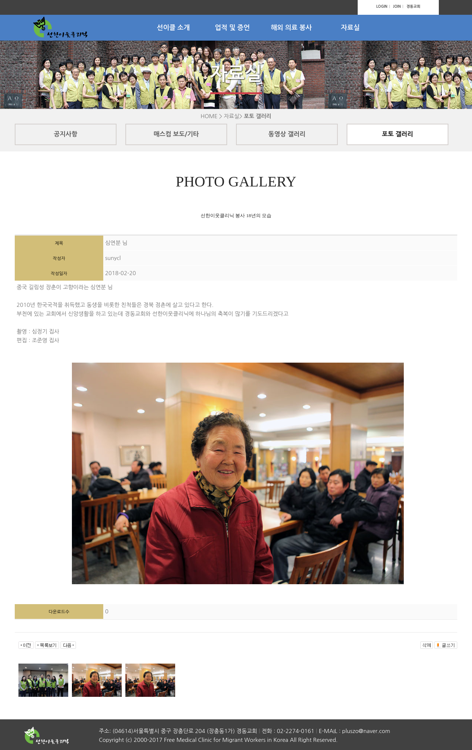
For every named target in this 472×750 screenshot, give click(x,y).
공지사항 (65, 134)
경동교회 (413, 6)
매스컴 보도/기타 (176, 134)
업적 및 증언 (232, 27)
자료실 (350, 27)
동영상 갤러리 (287, 134)
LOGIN (381, 6)
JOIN (397, 6)
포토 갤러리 (397, 134)
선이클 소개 (173, 27)
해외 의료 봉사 (291, 27)
